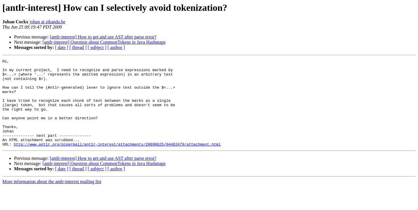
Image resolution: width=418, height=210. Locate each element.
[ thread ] (78, 47)
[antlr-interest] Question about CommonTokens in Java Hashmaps (104, 42)
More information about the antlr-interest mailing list (51, 199)
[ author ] (116, 47)
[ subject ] (97, 47)
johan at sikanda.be (47, 21)
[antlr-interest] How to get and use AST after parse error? (103, 36)
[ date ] (61, 47)
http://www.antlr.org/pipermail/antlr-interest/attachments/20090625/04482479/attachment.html (117, 161)
